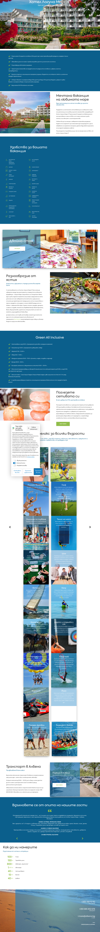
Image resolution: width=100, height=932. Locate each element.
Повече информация (69, 902)
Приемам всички (67, 927)
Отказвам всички (32, 927)
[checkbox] (30, 922)
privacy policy (68, 918)
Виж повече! (67, 387)
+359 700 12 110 (88, 872)
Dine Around (26, 292)
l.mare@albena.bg (86, 885)
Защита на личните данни (18, 926)
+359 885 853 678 (87, 878)
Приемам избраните (50, 927)
